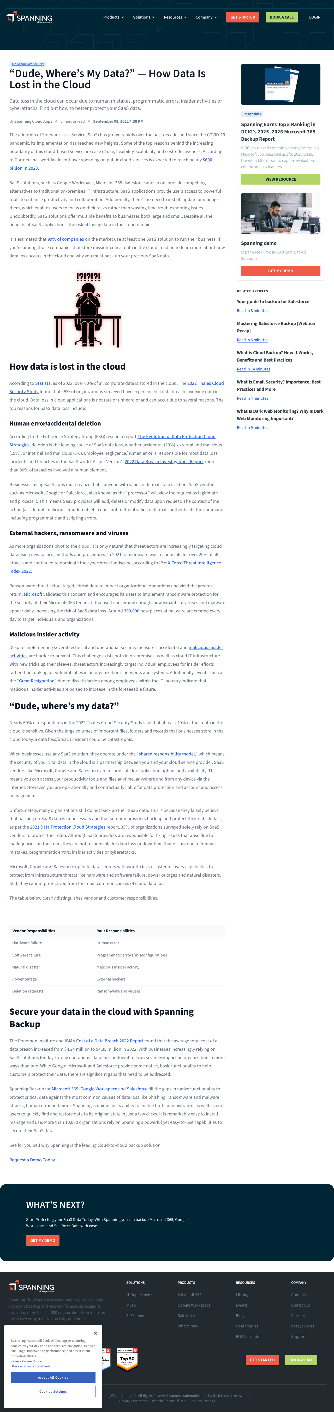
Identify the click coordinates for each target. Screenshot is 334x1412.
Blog (240, 1316)
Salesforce (137, 1089)
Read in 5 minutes (252, 340)
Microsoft (33, 594)
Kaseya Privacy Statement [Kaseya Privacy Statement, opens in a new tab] (31, 1366)
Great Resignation (37, 681)
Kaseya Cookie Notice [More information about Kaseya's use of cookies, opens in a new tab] (26, 1361)
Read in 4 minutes (252, 398)
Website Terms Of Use (168, 1401)
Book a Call (282, 17)
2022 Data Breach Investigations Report (164, 461)
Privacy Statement (133, 1401)
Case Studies (247, 1326)
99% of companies (65, 239)
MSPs (131, 1305)
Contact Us (300, 1305)
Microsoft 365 (65, 1089)
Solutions (144, 17)
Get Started (242, 17)
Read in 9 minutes (252, 427)
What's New (188, 1326)
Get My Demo (280, 271)
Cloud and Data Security (28, 64)
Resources (175, 17)
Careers (298, 1316)
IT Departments (139, 1295)
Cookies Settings (202, 1401)
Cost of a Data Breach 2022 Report (109, 1041)
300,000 (131, 611)
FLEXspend (136, 1316)
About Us (299, 1295)
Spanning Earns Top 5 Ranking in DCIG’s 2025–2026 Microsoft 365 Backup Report (278, 132)
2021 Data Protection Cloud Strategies (67, 827)
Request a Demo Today (32, 1160)
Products (114, 17)
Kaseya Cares (302, 1326)
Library (242, 1295)
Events (241, 1305)
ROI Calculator (248, 1336)
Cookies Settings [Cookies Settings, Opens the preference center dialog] (53, 1391)
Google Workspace (98, 1089)
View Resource (281, 179)
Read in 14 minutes (253, 369)
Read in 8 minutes (252, 311)
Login (314, 17)
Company (207, 17)
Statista (43, 383)
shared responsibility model (167, 754)
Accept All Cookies (53, 1377)
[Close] (95, 1333)
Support (298, 1336)
